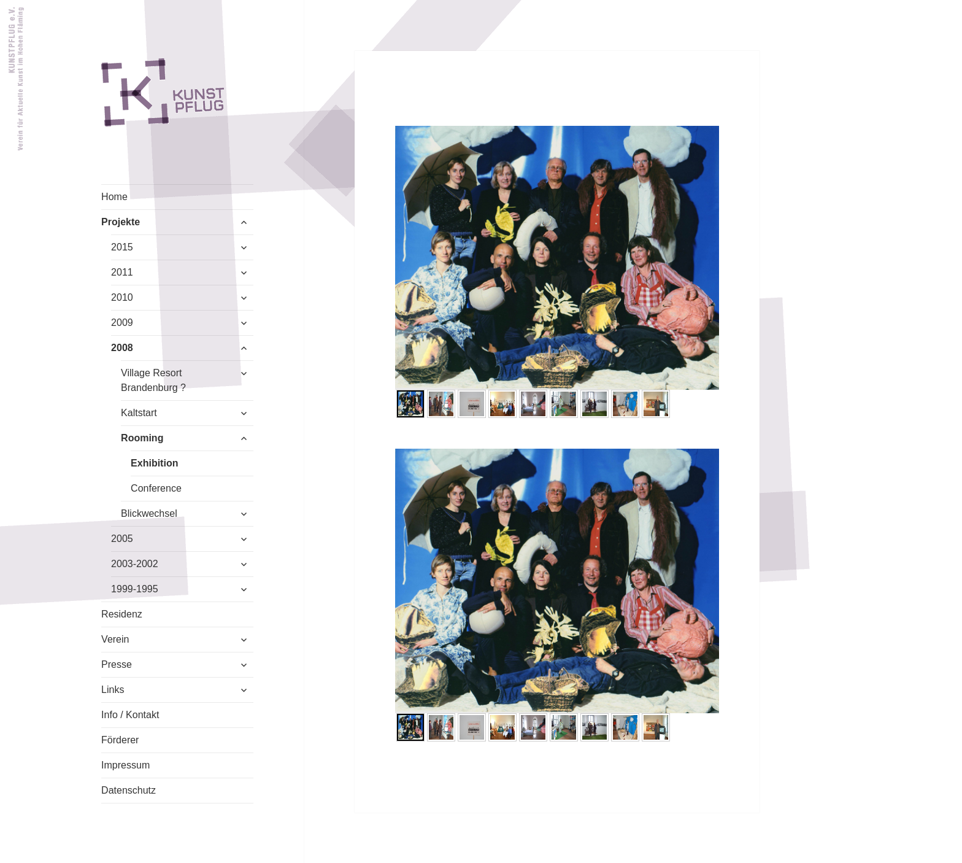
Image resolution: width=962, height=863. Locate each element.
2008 (122, 347)
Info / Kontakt (130, 715)
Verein (115, 639)
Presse (116, 664)
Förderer (120, 740)
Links (112, 689)
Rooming (142, 438)
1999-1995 (134, 589)
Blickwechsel (149, 513)
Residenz (121, 614)
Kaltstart (139, 413)
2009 (122, 322)
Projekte (120, 222)
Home (114, 197)
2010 (122, 297)
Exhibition (154, 463)
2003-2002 (134, 564)
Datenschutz (128, 790)
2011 (122, 272)
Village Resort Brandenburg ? (153, 380)
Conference (156, 488)
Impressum (125, 765)
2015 (122, 247)
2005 (122, 538)
